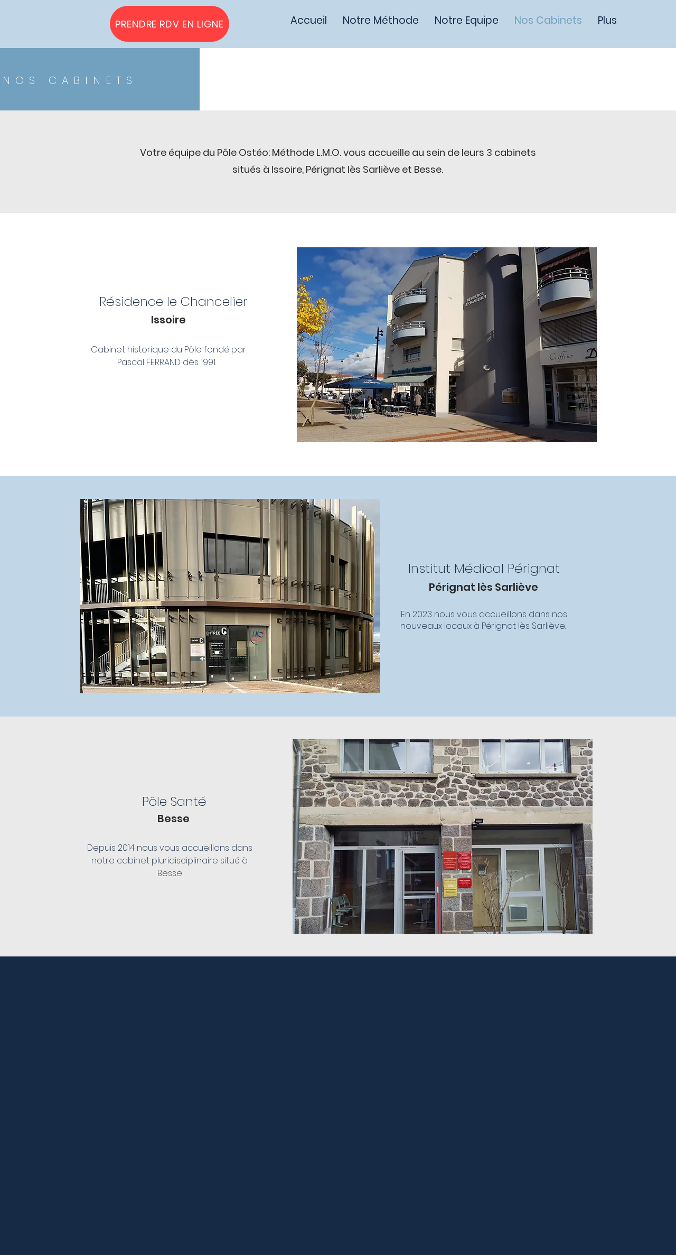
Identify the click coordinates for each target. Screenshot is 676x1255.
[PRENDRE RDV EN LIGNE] (169, 24)
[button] (447, 344)
